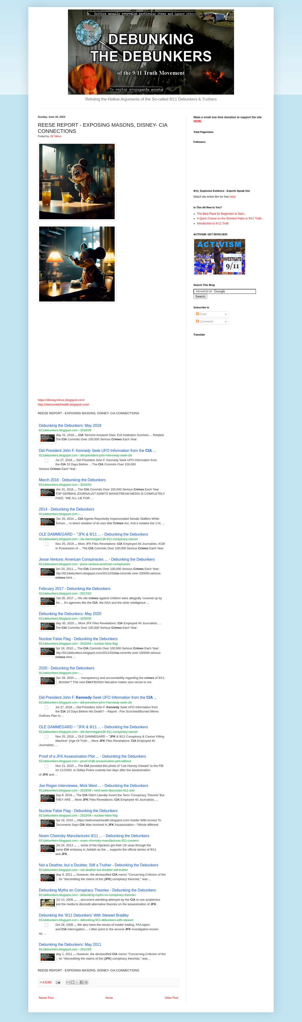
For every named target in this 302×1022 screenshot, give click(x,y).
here (232, 196)
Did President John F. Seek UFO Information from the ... (98, 697)
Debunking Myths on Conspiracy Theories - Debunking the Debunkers (97, 890)
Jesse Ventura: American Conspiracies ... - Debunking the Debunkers (97, 559)
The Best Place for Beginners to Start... (221, 213)
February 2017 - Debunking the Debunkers (74, 589)
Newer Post (46, 998)
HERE (197, 121)
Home (109, 998)
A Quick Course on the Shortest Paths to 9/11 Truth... (230, 218)
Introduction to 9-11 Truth (213, 223)
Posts (201, 314)
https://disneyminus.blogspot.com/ (61, 400)
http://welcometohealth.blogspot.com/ (63, 404)
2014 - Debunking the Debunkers (66, 509)
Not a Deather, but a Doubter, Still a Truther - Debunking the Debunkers (98, 865)
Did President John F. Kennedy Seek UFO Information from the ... (97, 451)
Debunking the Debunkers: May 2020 (70, 614)
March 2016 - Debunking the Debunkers (72, 480)
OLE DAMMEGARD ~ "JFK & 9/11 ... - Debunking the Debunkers (93, 534)
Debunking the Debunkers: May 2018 (70, 426)
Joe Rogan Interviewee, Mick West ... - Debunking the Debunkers (93, 786)
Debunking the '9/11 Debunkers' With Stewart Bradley (84, 915)
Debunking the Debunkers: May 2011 (70, 945)
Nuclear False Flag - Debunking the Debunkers (78, 639)
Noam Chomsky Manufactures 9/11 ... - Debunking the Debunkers (94, 836)
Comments (204, 321)
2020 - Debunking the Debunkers (66, 668)
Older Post (171, 998)
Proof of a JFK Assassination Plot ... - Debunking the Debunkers (92, 756)
